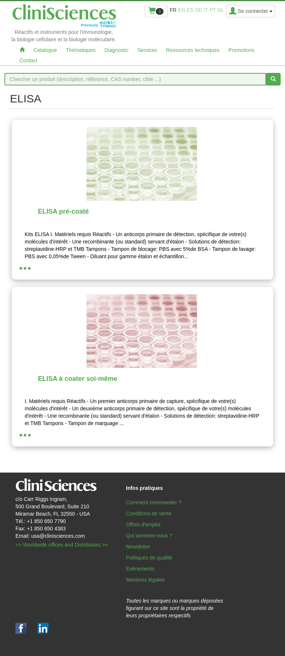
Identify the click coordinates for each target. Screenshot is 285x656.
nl (221, 10)
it (206, 10)
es (190, 10)
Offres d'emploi (143, 524)
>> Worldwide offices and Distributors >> (61, 545)
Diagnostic (117, 50)
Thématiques (81, 50)
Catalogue (45, 50)
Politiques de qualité (149, 558)
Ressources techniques (193, 50)
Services (147, 50)
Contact (28, 60)
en (181, 10)
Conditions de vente (149, 513)
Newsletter (138, 547)
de (198, 10)
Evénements (140, 569)
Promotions (241, 50)
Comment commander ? (153, 502)
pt (213, 10)
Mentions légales (145, 580)
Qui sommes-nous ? (149, 536)
